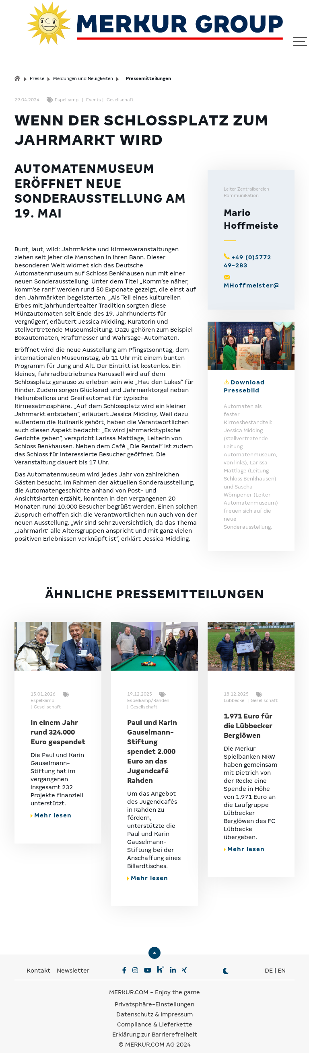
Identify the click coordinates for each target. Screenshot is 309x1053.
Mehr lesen (51, 806)
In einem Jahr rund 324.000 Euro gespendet (58, 722)
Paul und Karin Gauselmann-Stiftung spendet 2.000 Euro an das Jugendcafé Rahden (152, 742)
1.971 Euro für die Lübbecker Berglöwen (248, 716)
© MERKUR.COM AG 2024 (155, 1035)
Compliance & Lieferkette (154, 1015)
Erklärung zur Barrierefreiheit (154, 1025)
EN (282, 961)
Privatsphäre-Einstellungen (154, 994)
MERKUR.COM (128, 982)
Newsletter (73, 961)
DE (269, 961)
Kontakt (39, 961)
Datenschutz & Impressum (154, 1005)
